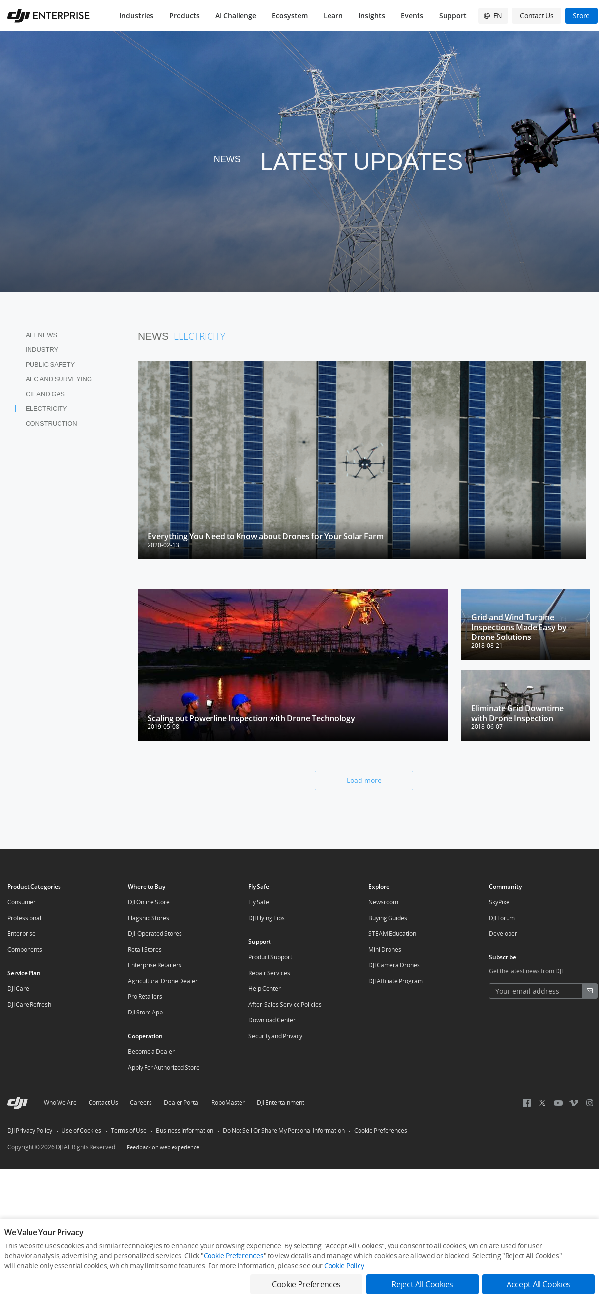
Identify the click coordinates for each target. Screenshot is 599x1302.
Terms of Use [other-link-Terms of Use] (129, 1131)
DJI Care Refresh (29, 1004)
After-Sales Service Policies (285, 1004)
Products (184, 15)
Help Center (264, 988)
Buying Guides (387, 918)
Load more (364, 780)
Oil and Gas (45, 394)
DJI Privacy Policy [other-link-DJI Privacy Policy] (29, 1131)
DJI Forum (502, 918)
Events (412, 15)
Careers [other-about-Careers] (141, 1103)
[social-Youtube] (558, 1103)
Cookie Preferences (380, 1131)
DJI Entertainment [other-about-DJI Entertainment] (280, 1103)
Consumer (21, 902)
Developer (503, 933)
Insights (372, 15)
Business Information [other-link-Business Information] (184, 1131)
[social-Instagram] (590, 1103)
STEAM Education (392, 933)
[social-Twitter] (542, 1103)
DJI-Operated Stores (155, 933)
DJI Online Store (149, 902)
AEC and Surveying (59, 379)
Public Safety (50, 364)
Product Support (270, 957)
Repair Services (269, 973)
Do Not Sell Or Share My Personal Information (284, 1131)
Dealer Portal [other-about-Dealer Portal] (182, 1103)
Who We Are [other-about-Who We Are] (60, 1103)
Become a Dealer (151, 1051)
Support (453, 15)
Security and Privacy (275, 1036)
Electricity (46, 408)
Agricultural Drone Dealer (163, 981)
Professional (24, 918)
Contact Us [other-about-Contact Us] (103, 1103)
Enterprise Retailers (154, 965)
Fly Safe (258, 902)
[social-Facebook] (526, 1103)
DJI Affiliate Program (395, 981)
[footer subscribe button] (590, 991)
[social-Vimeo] (573, 1103)
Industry (42, 349)
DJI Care (18, 988)
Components (24, 949)
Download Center (272, 1020)
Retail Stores (145, 949)
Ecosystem (290, 15)
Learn (333, 15)
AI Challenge (235, 15)
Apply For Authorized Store (164, 1067)
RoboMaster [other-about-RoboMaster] (228, 1103)
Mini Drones (384, 949)
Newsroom (383, 902)
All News (41, 335)
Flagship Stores (148, 918)
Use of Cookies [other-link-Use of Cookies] (81, 1131)
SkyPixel (500, 902)
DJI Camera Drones (394, 965)
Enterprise (21, 933)
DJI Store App (145, 1012)
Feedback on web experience (163, 1147)
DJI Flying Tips (266, 918)
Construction (51, 423)
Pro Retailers (145, 996)
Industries (136, 15)
